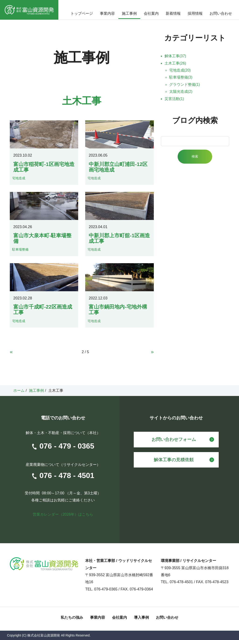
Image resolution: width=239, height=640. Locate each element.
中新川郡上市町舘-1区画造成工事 (119, 238)
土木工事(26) (175, 63)
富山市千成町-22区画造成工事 (42, 309)
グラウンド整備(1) (184, 84)
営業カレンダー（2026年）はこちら (63, 514)
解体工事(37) (175, 56)
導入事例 (141, 617)
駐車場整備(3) (181, 77)
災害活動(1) (174, 99)
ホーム (19, 390)
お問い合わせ (221, 13)
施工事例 (129, 13)
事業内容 (107, 13)
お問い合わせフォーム (174, 439)
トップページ (81, 13)
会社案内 (151, 13)
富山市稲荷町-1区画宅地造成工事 (43, 167)
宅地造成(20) (180, 70)
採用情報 (195, 13)
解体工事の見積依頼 (174, 459)
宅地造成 (18, 178)
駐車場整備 (20, 249)
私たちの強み (72, 617)
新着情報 (173, 13)
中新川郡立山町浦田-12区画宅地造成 (118, 167)
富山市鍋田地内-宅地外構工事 (118, 309)
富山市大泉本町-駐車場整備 (42, 238)
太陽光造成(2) (181, 91)
